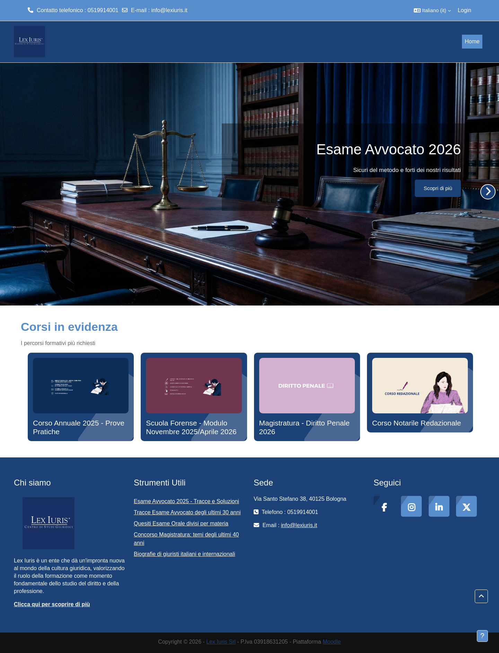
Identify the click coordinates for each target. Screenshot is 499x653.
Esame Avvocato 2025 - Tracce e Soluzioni (186, 501)
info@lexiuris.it (169, 10)
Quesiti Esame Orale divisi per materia (181, 523)
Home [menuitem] (472, 41)
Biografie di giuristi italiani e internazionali (184, 554)
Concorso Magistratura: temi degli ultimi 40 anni (186, 539)
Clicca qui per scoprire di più (52, 604)
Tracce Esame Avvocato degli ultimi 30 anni (187, 512)
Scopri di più (437, 188)
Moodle (332, 642)
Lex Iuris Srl (220, 642)
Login (464, 10)
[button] (432, 10)
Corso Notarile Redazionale (416, 423)
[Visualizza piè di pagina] (482, 636)
